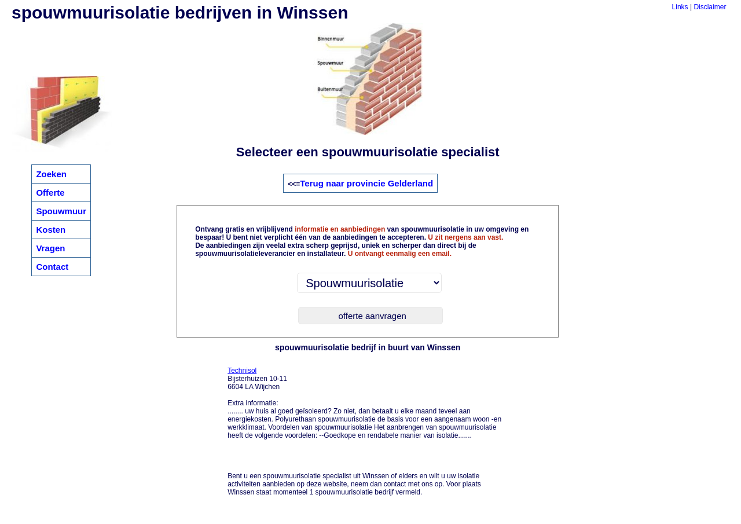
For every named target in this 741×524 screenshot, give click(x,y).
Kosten (50, 229)
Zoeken (51, 174)
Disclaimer (710, 7)
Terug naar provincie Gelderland (366, 183)
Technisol (242, 371)
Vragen (50, 248)
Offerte (50, 192)
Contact (52, 267)
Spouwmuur (61, 211)
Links (680, 7)
